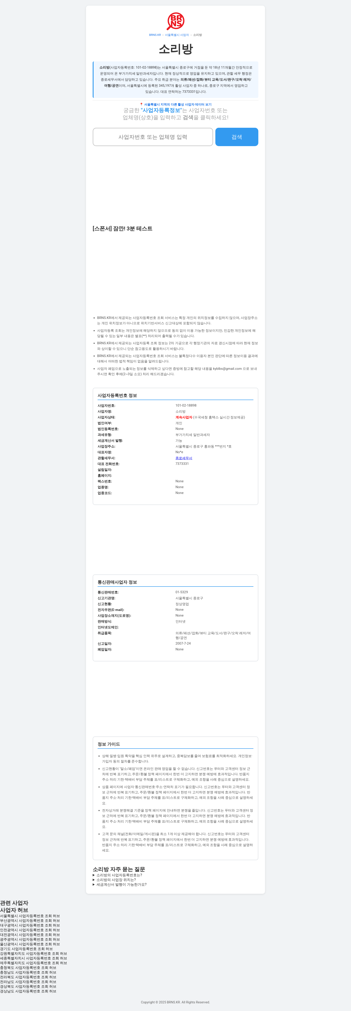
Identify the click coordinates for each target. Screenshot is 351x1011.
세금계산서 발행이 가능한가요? (121, 884)
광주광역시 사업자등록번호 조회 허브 (30, 939)
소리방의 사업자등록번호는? (119, 875)
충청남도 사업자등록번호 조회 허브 (28, 972)
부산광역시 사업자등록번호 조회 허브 (30, 920)
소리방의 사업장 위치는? (116, 880)
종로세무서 (184, 458)
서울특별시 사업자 (177, 35)
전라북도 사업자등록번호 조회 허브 (28, 977)
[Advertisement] (175, 191)
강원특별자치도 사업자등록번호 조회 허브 (33, 953)
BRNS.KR (155, 35)
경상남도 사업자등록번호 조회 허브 (28, 991)
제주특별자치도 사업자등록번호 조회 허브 (33, 963)
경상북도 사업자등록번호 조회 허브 (28, 986)
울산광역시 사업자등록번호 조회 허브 (30, 944)
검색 (236, 137)
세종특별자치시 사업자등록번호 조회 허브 (33, 958)
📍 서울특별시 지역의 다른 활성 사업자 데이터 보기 (175, 104)
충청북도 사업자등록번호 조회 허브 (28, 968)
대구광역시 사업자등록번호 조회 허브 (30, 925)
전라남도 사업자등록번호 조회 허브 (28, 982)
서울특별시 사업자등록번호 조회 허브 (30, 916)
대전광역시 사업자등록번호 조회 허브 (30, 935)
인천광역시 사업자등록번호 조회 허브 (30, 930)
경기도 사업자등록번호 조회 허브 (26, 949)
